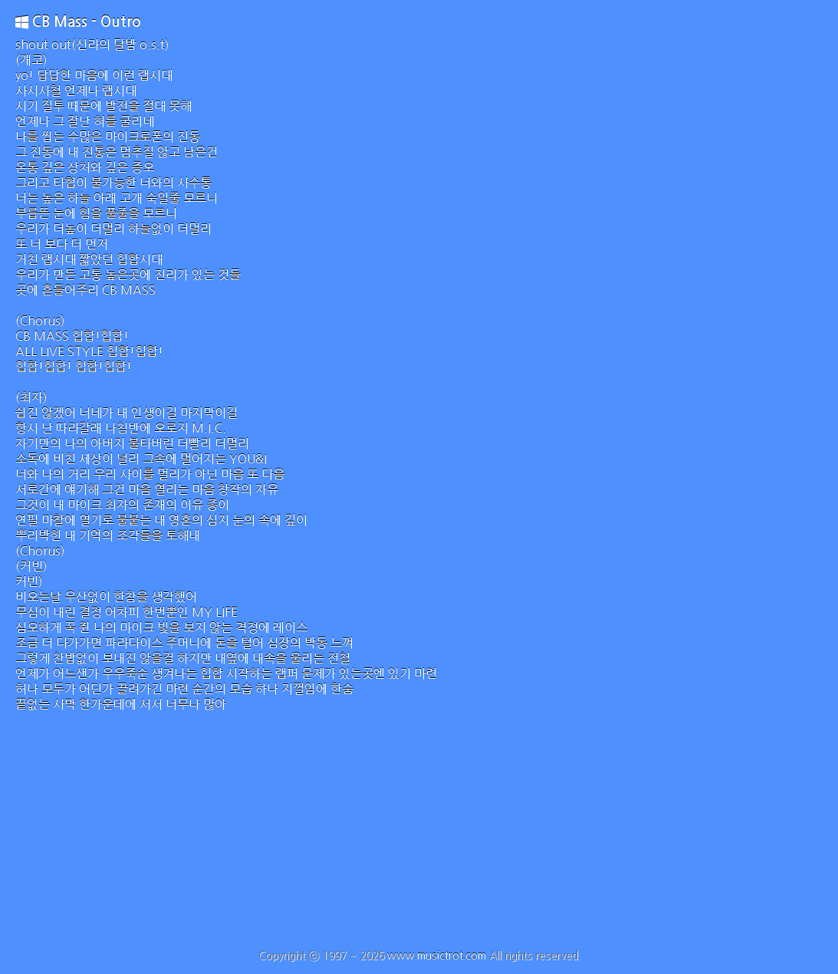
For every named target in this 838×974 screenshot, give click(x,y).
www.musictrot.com (436, 955)
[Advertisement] (419, 834)
